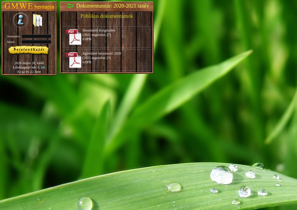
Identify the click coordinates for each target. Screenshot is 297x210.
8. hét (42, 67)
